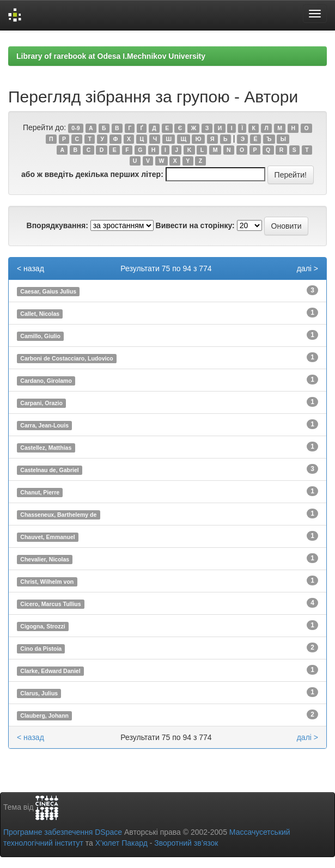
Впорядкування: (57, 225)
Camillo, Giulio (40, 336)
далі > (307, 268)
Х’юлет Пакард (121, 843)
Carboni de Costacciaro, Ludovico (66, 358)
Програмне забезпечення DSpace (62, 832)
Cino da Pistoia (41, 648)
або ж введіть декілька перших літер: (92, 174)
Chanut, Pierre (39, 492)
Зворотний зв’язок (186, 843)
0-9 (75, 128)
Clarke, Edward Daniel (50, 671)
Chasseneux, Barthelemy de (58, 514)
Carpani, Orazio (41, 403)
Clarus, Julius (39, 693)
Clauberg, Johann (44, 715)
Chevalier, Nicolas (44, 559)
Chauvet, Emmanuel (47, 537)
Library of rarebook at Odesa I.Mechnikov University (110, 56)
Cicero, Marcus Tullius (50, 604)
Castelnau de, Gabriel (49, 470)
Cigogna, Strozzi (42, 626)
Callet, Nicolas (39, 313)
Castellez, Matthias (45, 447)
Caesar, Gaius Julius (48, 291)
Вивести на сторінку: (195, 225)
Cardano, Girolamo (46, 380)
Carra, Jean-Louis (44, 425)
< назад (30, 268)
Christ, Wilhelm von (47, 581)
